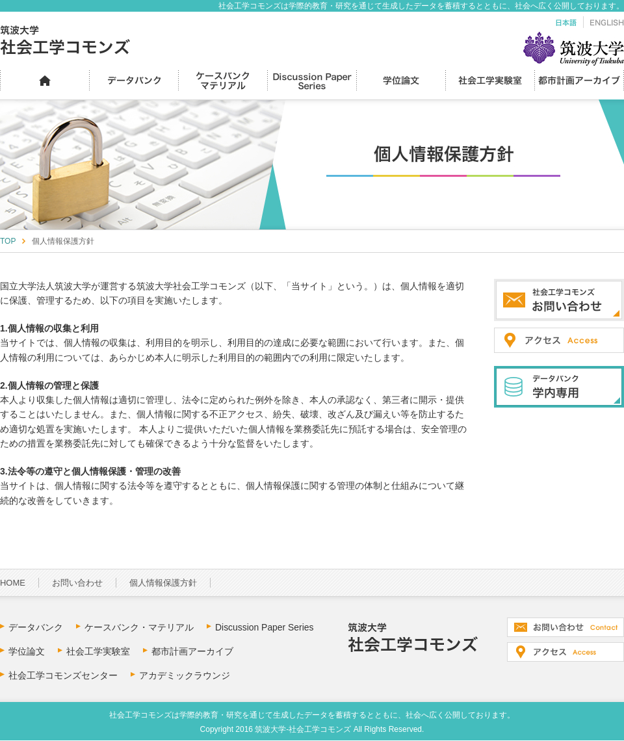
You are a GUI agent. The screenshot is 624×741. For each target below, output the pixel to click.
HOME (12, 583)
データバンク (35, 627)
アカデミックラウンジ (184, 675)
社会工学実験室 (98, 651)
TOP (8, 241)
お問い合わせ (77, 583)
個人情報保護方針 (163, 583)
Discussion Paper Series (264, 627)
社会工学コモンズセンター (63, 675)
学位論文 (26, 651)
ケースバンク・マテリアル (139, 627)
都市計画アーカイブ (192, 651)
